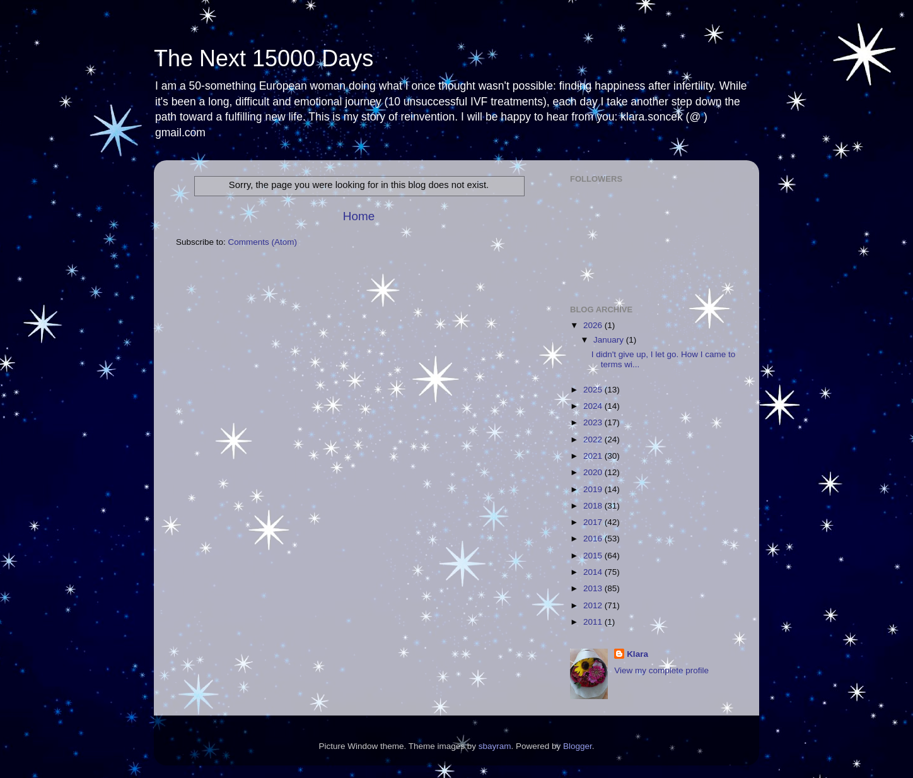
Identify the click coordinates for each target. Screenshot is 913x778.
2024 (594, 406)
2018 (594, 505)
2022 (594, 439)
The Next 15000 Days (263, 58)
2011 (594, 622)
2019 (594, 489)
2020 (594, 472)
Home (359, 216)
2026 (594, 325)
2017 (594, 522)
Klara (637, 654)
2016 (594, 538)
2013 (594, 588)
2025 (594, 389)
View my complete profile (661, 670)
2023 (594, 422)
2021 (594, 456)
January (609, 340)
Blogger (577, 746)
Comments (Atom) (263, 242)
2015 (594, 555)
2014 (594, 572)
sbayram (495, 746)
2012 (594, 605)
